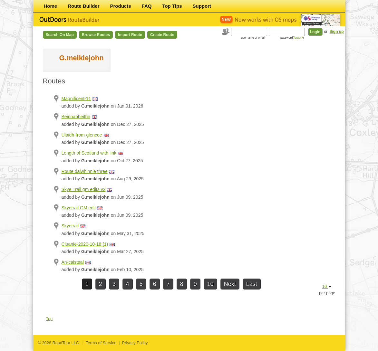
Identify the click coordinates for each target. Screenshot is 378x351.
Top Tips (172, 6)
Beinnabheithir (76, 116)
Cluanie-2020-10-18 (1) (85, 244)
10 (210, 284)
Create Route (162, 35)
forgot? (298, 37)
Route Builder (83, 6)
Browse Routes (96, 35)
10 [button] (326, 286)
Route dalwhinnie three (85, 171)
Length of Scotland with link (89, 153)
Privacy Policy (135, 342)
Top (49, 318)
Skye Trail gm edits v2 (84, 189)
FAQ (147, 6)
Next (230, 284)
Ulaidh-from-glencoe (82, 135)
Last (251, 284)
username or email (253, 37)
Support (202, 6)
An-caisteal (73, 262)
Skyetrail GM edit (79, 207)
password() (292, 37)
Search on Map (60, 35)
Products (120, 6)
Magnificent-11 (76, 98)
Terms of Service (101, 342)
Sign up (337, 31)
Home (50, 6)
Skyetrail (70, 225)
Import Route (130, 35)
